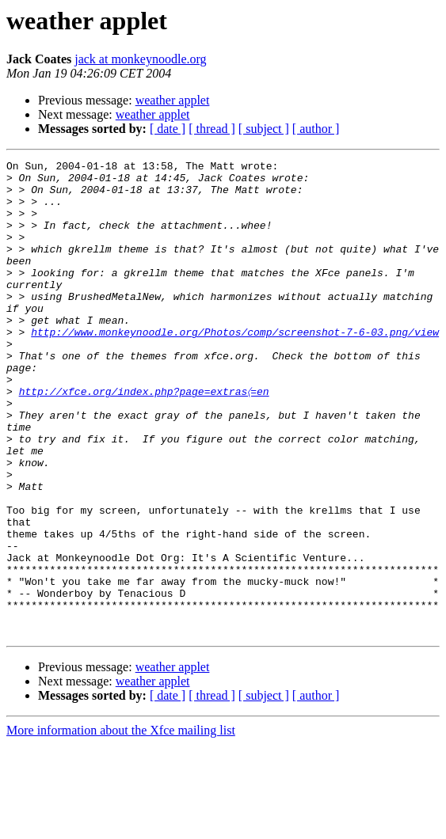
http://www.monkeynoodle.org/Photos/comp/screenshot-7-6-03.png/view (235, 367)
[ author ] (316, 128)
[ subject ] (263, 128)
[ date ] (167, 128)
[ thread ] (212, 128)
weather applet (172, 100)
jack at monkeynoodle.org (140, 59)
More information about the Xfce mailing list (120, 825)
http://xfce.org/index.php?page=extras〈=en (144, 438)
